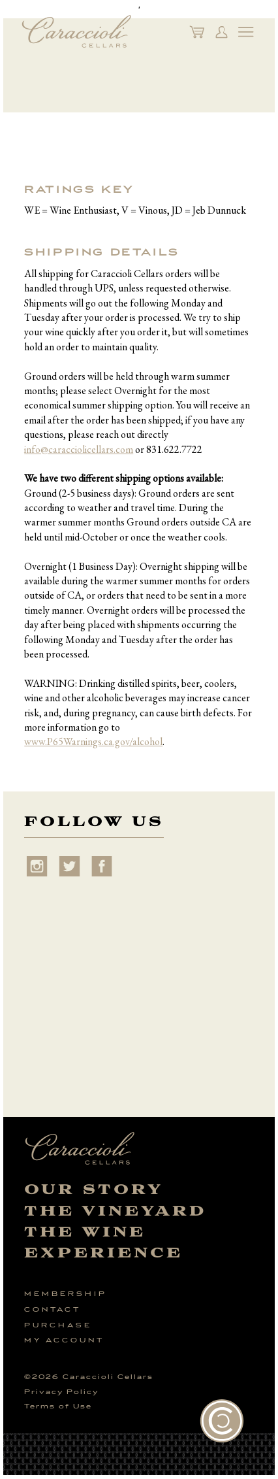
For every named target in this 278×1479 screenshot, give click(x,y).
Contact (52, 1310)
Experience (103, 1253)
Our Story (93, 1189)
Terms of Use (58, 1406)
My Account (64, 1340)
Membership (65, 1294)
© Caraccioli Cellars (88, 1377)
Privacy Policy (61, 1392)
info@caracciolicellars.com (78, 449)
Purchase (58, 1325)
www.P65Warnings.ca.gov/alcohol (93, 741)
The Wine (85, 1232)
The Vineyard (115, 1211)
